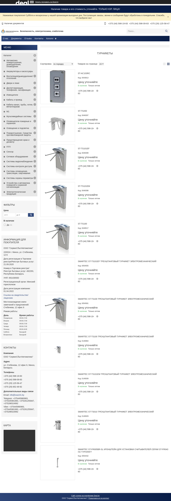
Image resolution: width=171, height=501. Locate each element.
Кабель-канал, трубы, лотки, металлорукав (19, 105)
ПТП (8, 147)
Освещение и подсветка (17, 128)
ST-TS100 (82, 224)
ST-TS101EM (84, 186)
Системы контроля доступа (19, 166)
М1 (7, 111)
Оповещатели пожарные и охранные (18, 122)
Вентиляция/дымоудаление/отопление (19, 77)
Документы (16, 38)
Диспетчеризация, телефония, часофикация (18, 89)
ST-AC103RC (84, 73)
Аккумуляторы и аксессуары (19, 71)
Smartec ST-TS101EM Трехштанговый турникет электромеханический (117, 374)
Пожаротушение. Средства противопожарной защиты (19, 134)
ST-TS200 (82, 111)
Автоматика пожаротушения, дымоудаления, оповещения (14, 63)
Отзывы (28, 38)
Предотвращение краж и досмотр (17, 141)
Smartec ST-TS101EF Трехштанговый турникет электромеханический (117, 261)
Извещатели (12, 95)
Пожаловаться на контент (99, 498)
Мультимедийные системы (18, 116)
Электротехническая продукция (16, 193)
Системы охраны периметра (19, 178)
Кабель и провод (14, 100)
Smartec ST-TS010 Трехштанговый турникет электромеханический (116, 412)
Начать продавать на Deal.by (46, 2)
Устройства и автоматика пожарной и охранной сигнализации (18, 185)
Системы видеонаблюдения (19, 161)
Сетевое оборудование (17, 156)
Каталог (49, 38)
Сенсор (9, 152)
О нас (5, 38)
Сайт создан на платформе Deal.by (85, 496)
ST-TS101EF (84, 148)
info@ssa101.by (17, 395)
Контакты (39, 38)
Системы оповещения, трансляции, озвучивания (18, 172)
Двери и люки (12, 83)
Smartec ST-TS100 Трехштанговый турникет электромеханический (116, 299)
